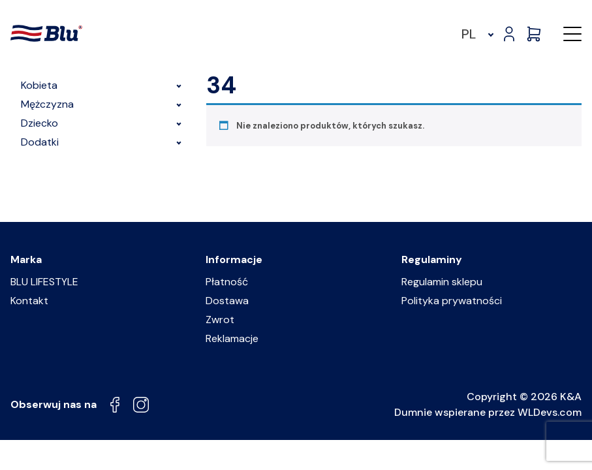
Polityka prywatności (451, 300)
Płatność (227, 282)
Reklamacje (232, 338)
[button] (572, 34)
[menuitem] (475, 34)
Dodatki (103, 142)
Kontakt (29, 300)
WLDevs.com (550, 412)
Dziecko (103, 123)
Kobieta (103, 85)
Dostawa (227, 300)
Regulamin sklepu (441, 282)
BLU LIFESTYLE (44, 282)
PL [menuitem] (468, 33)
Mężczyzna (103, 104)
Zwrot (220, 319)
